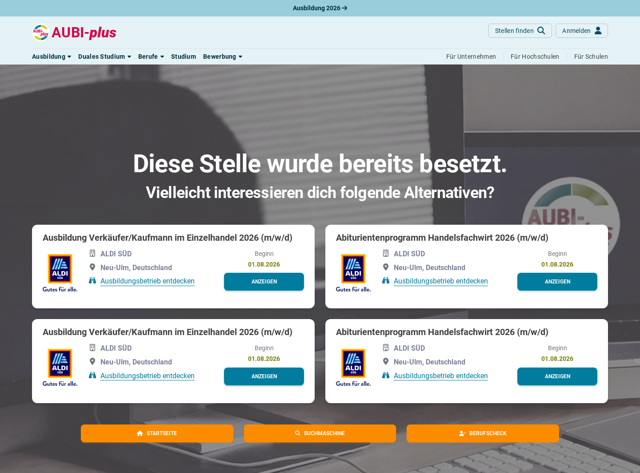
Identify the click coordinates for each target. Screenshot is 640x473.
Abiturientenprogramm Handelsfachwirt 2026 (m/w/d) (442, 237)
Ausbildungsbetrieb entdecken (147, 281)
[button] (51, 56)
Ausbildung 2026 (320, 8)
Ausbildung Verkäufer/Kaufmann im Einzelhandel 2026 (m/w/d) (167, 237)
